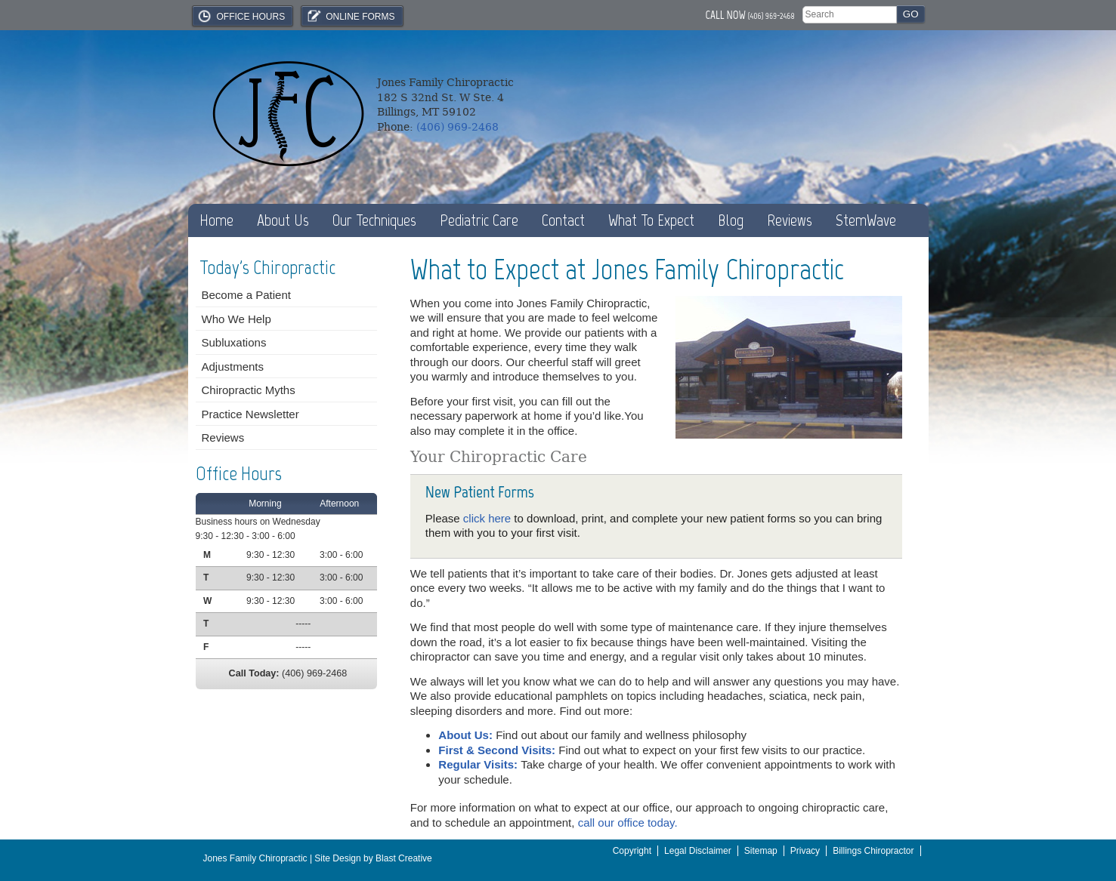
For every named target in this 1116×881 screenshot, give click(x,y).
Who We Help (236, 319)
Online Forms (349, 16)
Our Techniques (374, 220)
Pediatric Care (479, 220)
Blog (730, 220)
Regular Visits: (479, 764)
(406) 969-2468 (771, 16)
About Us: (467, 735)
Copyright (632, 851)
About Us (283, 220)
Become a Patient (246, 294)
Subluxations (234, 342)
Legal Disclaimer (697, 851)
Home (216, 220)
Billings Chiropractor (873, 851)
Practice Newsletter (250, 414)
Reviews (789, 220)
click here (487, 518)
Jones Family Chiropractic (255, 858)
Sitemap (760, 851)
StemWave (866, 220)
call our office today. (628, 822)
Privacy (805, 851)
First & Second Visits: (498, 750)
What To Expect (651, 220)
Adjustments (233, 366)
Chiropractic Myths (248, 390)
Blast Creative (404, 858)
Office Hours (241, 16)
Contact (563, 220)
